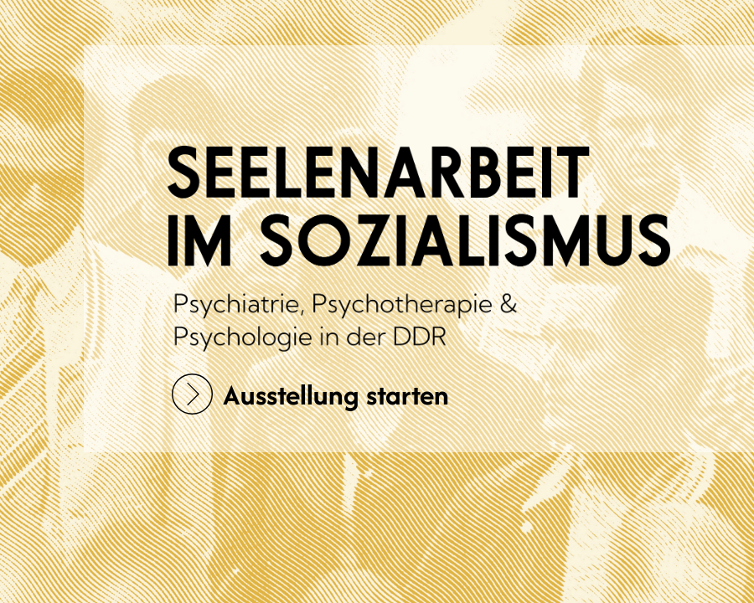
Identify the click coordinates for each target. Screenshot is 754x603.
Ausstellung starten (310, 394)
